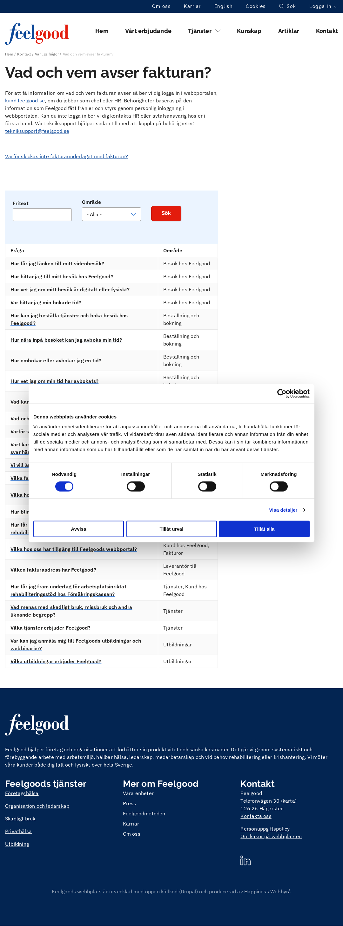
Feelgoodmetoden (144, 813)
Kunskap (249, 31)
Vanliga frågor (47, 54)
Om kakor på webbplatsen (271, 836)
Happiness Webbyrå (267, 891)
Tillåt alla (264, 529)
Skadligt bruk (20, 818)
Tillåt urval (172, 529)
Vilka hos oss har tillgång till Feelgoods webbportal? (73, 549)
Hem (102, 31)
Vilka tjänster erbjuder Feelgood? (50, 628)
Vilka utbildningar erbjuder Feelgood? (55, 661)
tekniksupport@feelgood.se (37, 131)
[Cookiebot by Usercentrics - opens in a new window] (282, 393)
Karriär (192, 6)
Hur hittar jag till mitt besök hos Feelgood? (61, 276)
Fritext (21, 203)
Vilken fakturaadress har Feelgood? (53, 570)
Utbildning (17, 844)
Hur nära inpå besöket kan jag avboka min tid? (66, 340)
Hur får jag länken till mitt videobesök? (57, 263)
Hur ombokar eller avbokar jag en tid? (56, 360)
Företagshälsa (22, 793)
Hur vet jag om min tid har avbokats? (54, 381)
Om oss (161, 6)
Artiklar (288, 31)
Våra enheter (138, 793)
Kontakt (327, 31)
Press (129, 803)
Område (91, 202)
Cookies (256, 6)
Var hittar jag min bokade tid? (46, 302)
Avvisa (78, 529)
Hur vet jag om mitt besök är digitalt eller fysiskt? (70, 289)
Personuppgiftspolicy (265, 829)
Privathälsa (18, 831)
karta (289, 801)
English (223, 6)
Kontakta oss (255, 816)
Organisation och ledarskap (37, 806)
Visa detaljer (283, 509)
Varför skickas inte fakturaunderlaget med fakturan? (66, 156)
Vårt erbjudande (148, 31)
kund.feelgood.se (25, 100)
